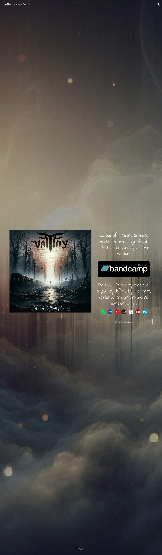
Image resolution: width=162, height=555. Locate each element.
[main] (124, 244)
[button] (158, 4)
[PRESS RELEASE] (123, 322)
